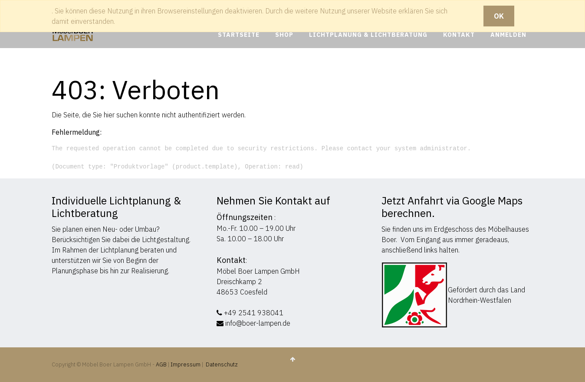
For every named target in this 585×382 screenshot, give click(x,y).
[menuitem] (238, 35)
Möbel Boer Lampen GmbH (258, 271)
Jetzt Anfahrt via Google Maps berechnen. (452, 207)
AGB (162, 364)
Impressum (185, 364)
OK (499, 16)
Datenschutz (222, 364)
